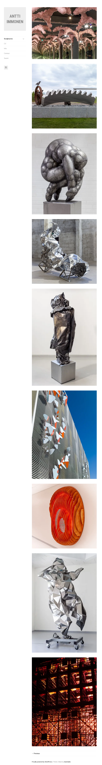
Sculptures (8, 39)
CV (5, 43)
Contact (7, 53)
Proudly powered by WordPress (42, 762)
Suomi (6, 58)
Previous (37, 753)
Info (5, 48)
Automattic (67, 762)
